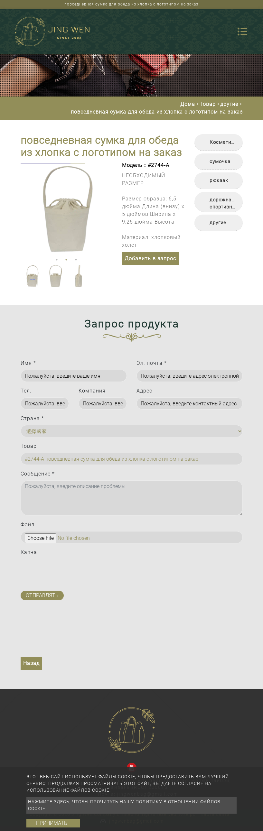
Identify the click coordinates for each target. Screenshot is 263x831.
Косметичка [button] (225, 142)
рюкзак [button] (219, 180)
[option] (66, 209)
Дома (187, 104)
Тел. (26, 391)
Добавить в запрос (150, 258)
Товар (208, 104)
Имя (28, 363)
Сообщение (38, 474)
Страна (32, 418)
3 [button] (76, 259)
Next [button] (106, 209)
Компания (92, 391)
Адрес (144, 391)
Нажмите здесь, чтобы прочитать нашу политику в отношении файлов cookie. (124, 805)
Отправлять (42, 595)
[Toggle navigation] (242, 31)
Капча (29, 552)
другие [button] (218, 223)
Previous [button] (25, 209)
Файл (27, 525)
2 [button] (66, 259)
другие (229, 104)
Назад (31, 663)
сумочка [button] (220, 161)
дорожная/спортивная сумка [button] (224, 204)
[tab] (218, 142)
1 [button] (56, 259)
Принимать (51, 823)
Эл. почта (151, 363)
